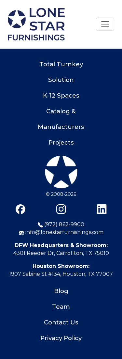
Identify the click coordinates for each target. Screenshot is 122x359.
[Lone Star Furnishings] (61, 173)
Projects (61, 142)
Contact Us (61, 322)
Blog (61, 291)
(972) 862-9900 (61, 224)
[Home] (36, 24)
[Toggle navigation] (105, 24)
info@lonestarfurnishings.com (61, 232)
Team (61, 306)
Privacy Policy (61, 338)
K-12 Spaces (61, 95)
